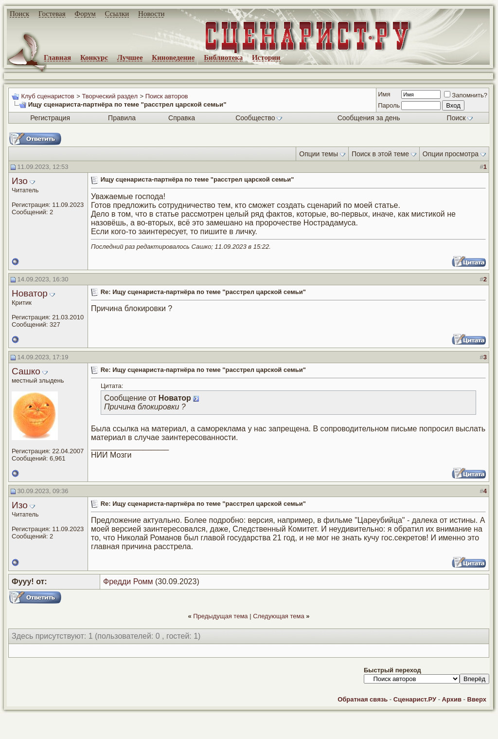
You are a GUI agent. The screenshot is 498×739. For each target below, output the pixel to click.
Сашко (26, 371)
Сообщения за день (369, 118)
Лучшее (130, 57)
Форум (84, 14)
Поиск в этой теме (380, 154)
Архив (452, 699)
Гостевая (52, 14)
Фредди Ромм (128, 581)
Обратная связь (363, 699)
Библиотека (223, 57)
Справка (181, 118)
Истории (266, 57)
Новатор (30, 293)
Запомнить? (465, 95)
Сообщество (258, 118)
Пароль (389, 105)
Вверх (476, 699)
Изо (20, 181)
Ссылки (117, 14)
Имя (384, 94)
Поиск (19, 14)
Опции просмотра (451, 154)
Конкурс (94, 57)
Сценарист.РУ (414, 699)
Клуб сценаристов (47, 96)
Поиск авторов (166, 96)
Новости (151, 14)
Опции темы (318, 154)
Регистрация (50, 118)
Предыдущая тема (220, 616)
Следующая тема (278, 616)
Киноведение (173, 57)
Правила (122, 118)
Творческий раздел (110, 96)
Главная (57, 57)
